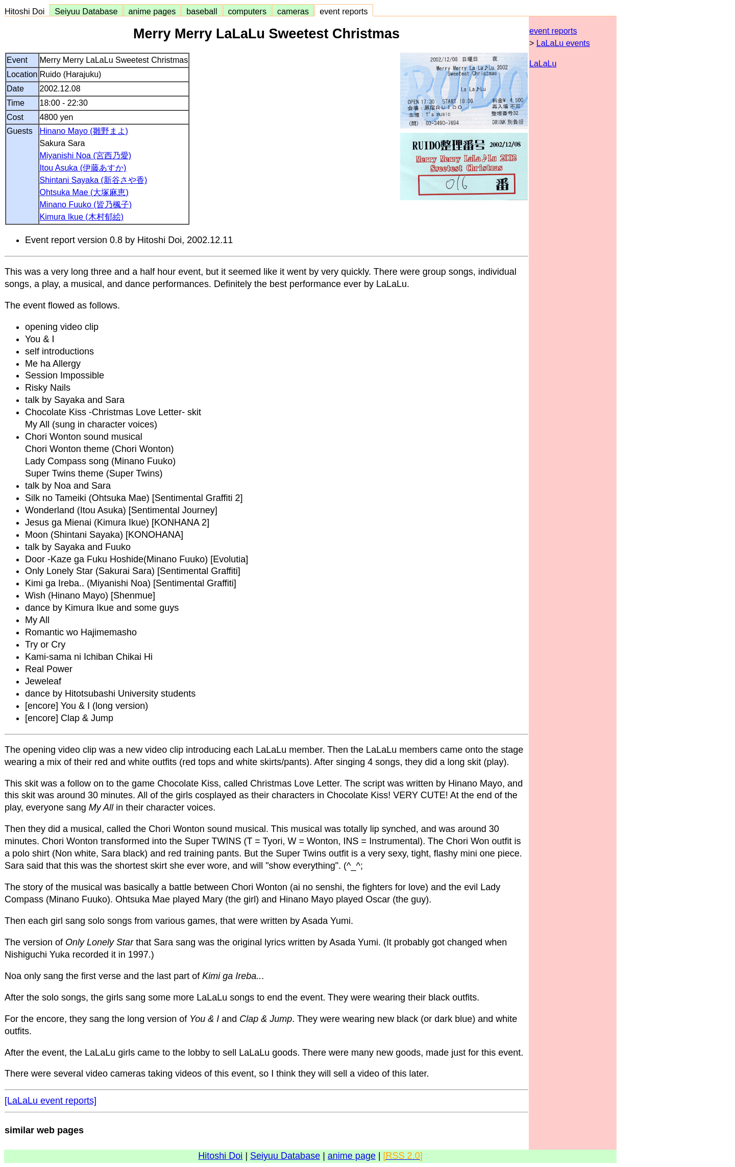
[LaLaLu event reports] (50, 1100)
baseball (202, 11)
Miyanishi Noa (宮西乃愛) (86, 155)
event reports (343, 11)
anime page (352, 1156)
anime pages (152, 11)
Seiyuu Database (86, 11)
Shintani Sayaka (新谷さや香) (94, 180)
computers (248, 11)
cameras (293, 11)
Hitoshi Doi (27, 11)
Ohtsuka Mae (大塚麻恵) (84, 192)
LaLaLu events (563, 43)
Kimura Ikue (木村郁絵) (82, 216)
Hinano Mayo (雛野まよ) (84, 131)
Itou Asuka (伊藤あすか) (83, 167)
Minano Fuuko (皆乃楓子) (86, 204)
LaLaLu (542, 63)
